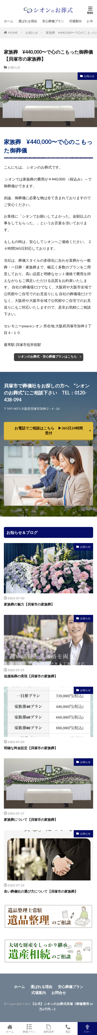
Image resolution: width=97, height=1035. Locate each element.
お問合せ (58, 992)
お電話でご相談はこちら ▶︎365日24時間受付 (48, 430)
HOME (13, 32)
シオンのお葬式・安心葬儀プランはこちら (47, 356)
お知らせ (32, 32)
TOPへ (87, 1028)
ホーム (8, 21)
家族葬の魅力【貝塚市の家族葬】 (29, 604)
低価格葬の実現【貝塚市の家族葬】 (31, 676)
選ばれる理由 (27, 21)
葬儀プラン (29, 1028)
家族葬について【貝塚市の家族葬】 (31, 819)
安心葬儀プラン (53, 21)
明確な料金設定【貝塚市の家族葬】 (31, 748)
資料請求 (48, 1028)
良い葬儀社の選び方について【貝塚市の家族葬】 (41, 891)
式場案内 (75, 21)
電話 (68, 1028)
